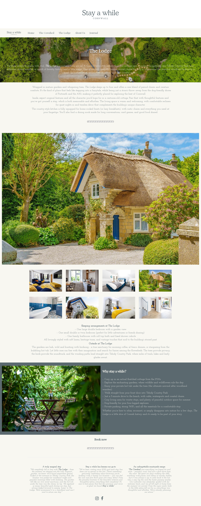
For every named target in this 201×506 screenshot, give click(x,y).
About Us (80, 32)
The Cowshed (46, 32)
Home (31, 32)
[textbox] (100, 50)
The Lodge (65, 32)
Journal (94, 32)
